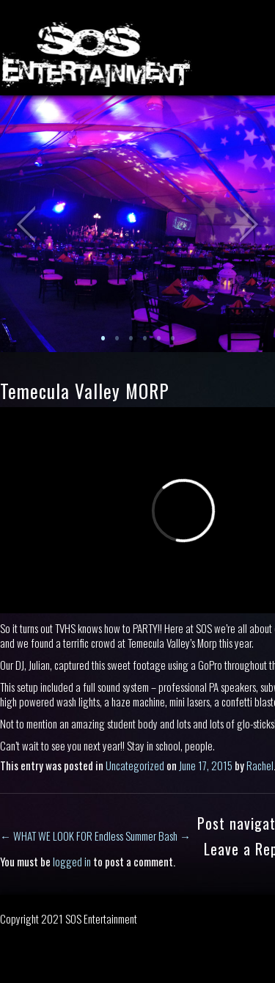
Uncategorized (135, 765)
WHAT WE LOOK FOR (46, 835)
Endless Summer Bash (143, 835)
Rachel (260, 765)
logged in (72, 861)
